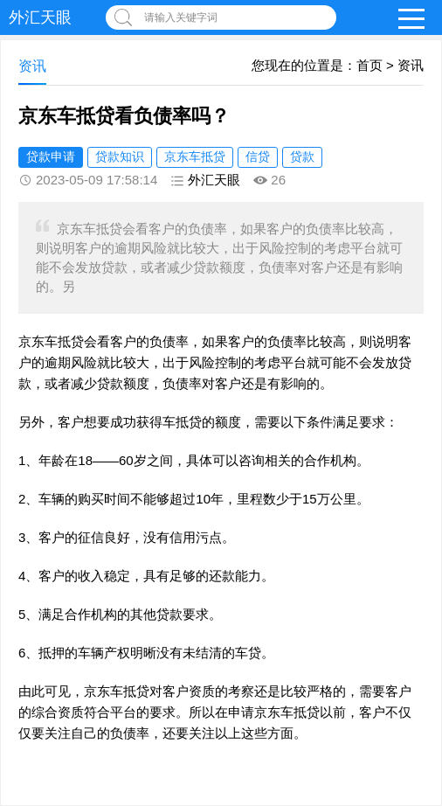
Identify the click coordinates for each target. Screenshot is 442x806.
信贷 (257, 156)
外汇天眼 (40, 17)
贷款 (302, 156)
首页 (369, 65)
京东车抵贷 (194, 156)
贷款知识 (119, 156)
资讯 (410, 65)
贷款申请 (50, 156)
